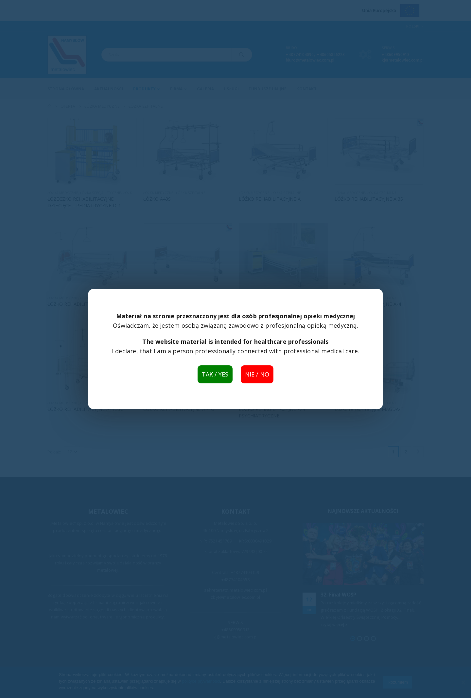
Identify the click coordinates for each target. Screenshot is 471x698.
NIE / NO (257, 374)
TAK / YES (215, 374)
